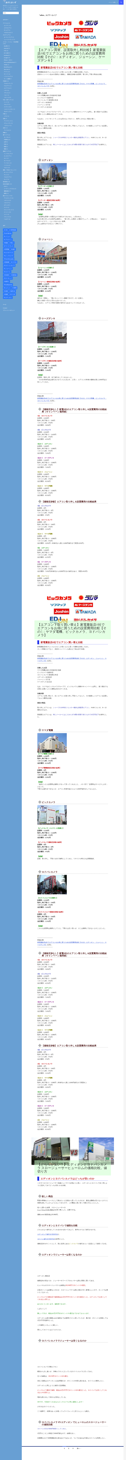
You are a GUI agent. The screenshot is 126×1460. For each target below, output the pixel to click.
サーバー (6, 74)
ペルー (5, 95)
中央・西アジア (7, 99)
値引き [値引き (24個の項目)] (13, 291)
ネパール (6, 160)
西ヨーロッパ (6, 195)
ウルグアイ (7, 85)
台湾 (5, 142)
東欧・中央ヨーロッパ (9, 170)
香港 (5, 149)
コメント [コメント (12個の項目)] (8, 288)
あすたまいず (11, 2)
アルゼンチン (7, 83)
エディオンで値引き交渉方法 (47, 1234)
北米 (4, 128)
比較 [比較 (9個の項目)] (6, 291)
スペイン (6, 212)
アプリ (5, 71)
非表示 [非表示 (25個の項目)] (7, 275)
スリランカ (7, 107)
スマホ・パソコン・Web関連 (10, 42)
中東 (4, 114)
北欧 (4, 118)
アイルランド (7, 198)
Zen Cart (6, 69)
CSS (5, 50)
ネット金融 (7, 78)
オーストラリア (8, 37)
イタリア (6, 202)
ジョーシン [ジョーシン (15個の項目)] (8, 268)
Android (6, 48)
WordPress (7, 67)
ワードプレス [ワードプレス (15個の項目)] (9, 246)
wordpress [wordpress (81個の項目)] (8, 233)
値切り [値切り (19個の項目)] (7, 281)
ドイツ (5, 214)
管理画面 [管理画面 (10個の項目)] (13, 230)
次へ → (79, 1448)
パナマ (5, 90)
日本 (5, 144)
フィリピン (7, 163)
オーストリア (7, 172)
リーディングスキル (9, 188)
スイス (5, 207)
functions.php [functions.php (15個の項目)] (9, 259)
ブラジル (6, 92)
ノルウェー (7, 125)
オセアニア (6, 35)
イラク (5, 116)
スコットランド (8, 209)
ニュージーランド (8, 39)
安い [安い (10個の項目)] (12, 243)
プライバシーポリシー (9, 310)
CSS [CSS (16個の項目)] (6, 230)
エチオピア (7, 28)
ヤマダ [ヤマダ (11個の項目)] (13, 294)
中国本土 (6, 139)
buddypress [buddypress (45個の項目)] (8, 284)
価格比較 (6, 191)
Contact (5, 308)
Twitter (6, 64)
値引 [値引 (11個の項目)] (13, 249)
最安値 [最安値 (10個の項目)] (14, 275)
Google (6, 57)
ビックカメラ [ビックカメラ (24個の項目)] (9, 255)
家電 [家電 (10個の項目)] (15, 288)
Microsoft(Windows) (9, 62)
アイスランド (7, 121)
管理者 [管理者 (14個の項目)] (7, 249)
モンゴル (6, 137)
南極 (4, 132)
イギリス (6, 200)
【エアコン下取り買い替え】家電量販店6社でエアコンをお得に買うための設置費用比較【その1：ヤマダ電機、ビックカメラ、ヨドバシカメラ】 (71, 629)
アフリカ (5, 23)
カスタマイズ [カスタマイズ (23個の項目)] (9, 252)
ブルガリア (7, 177)
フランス (6, 216)
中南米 (4, 81)
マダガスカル (7, 32)
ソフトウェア (7, 76)
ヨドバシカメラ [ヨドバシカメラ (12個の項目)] (10, 265)
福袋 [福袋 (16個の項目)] (6, 294)
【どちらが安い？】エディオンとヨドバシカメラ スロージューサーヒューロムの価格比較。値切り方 (72, 1167)
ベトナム (6, 165)
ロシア (5, 179)
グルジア (6, 104)
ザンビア (6, 30)
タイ (5, 158)
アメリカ (6, 130)
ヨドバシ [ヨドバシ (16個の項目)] (8, 272)
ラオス (5, 167)
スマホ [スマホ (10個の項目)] (14, 262)
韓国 (5, 146)
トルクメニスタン (8, 109)
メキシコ (6, 97)
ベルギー (6, 219)
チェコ (5, 174)
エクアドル (7, 88)
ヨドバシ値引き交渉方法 (46, 1239)
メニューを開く (112, 2)
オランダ (6, 205)
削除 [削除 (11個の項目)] (6, 243)
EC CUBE (6, 53)
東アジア (5, 135)
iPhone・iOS (7, 60)
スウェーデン (7, 123)
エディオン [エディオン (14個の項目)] (8, 297)
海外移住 (5, 181)
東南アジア (6, 151)
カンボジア (7, 156)
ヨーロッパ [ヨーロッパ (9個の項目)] (8, 278)
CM (5, 186)
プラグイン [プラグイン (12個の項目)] (8, 239)
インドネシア (7, 153)
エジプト (6, 25)
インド (5, 102)
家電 (5, 193)
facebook (6, 55)
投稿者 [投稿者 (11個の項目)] (7, 262)
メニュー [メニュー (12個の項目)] (8, 236)
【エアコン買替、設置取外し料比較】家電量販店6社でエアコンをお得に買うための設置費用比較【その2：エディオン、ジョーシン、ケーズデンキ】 (71, 55)
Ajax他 (5, 46)
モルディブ (7, 111)
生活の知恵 (6, 184)
